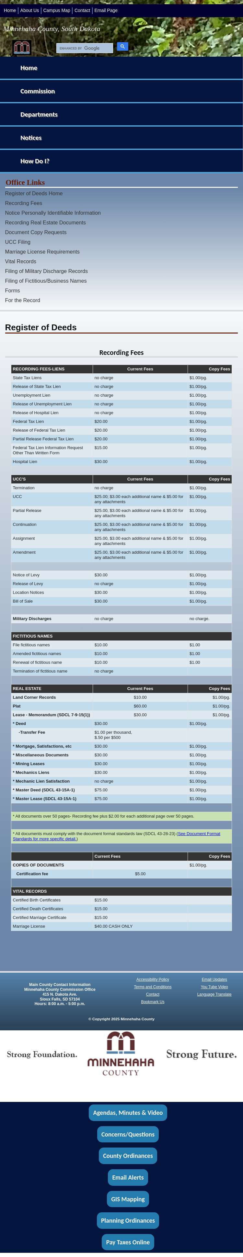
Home (10, 10)
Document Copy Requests (36, 232)
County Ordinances (128, 1156)
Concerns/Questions (128, 1134)
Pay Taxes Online (128, 1242)
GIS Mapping (128, 1199)
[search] (83, 48)
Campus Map (56, 10)
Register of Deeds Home (34, 193)
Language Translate (214, 994)
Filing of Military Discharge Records (46, 271)
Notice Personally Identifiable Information (53, 213)
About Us (29, 10)
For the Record (22, 300)
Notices (30, 137)
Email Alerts (128, 1177)
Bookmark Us (152, 1002)
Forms (12, 290)
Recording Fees (23, 203)
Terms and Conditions (152, 987)
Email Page (106, 10)
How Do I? (35, 161)
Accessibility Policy (152, 979)
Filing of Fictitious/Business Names (46, 281)
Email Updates (214, 979)
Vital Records (20, 261)
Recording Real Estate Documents (45, 222)
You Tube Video (214, 987)
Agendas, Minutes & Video (128, 1112)
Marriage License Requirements (42, 252)
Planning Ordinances (128, 1220)
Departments (39, 114)
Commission (37, 91)
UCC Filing (18, 242)
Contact (82, 10)
